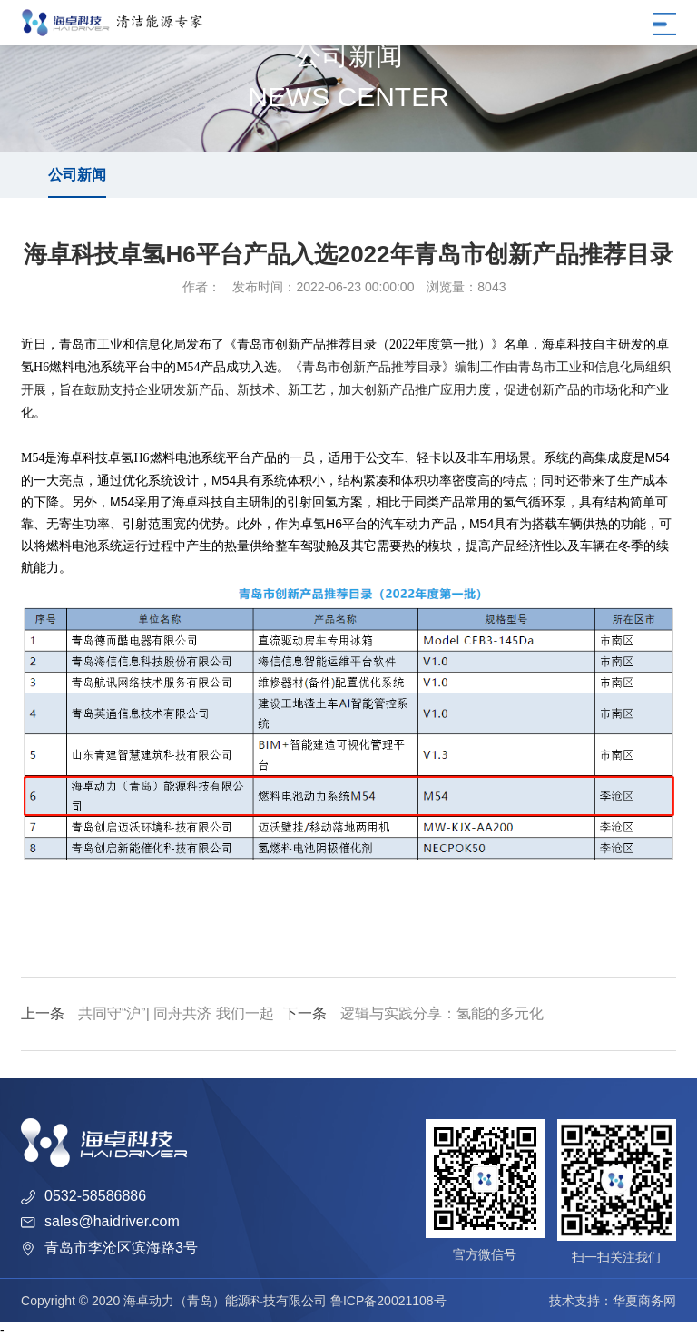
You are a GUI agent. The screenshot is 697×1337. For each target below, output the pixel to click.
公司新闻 (77, 174)
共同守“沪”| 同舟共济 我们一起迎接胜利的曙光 (147, 1028)
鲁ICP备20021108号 (388, 1300)
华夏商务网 (644, 1300)
